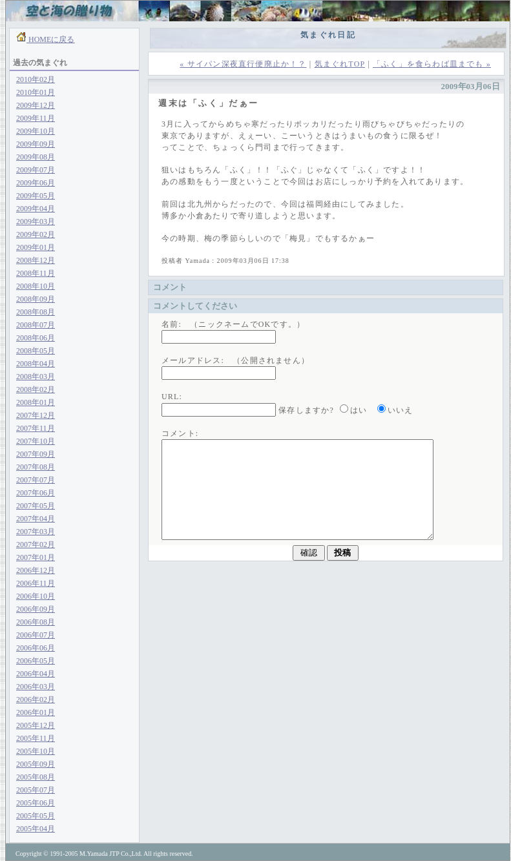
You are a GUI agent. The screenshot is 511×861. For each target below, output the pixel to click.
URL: (172, 396)
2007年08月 (35, 467)
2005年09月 (35, 764)
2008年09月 (35, 299)
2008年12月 (35, 260)
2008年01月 (35, 402)
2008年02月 (35, 389)
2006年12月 (35, 570)
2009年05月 (35, 195)
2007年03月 (35, 531)
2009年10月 (35, 131)
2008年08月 (35, 311)
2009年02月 (35, 234)
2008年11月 (35, 273)
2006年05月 (35, 660)
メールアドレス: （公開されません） (235, 360)
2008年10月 (35, 286)
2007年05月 (35, 505)
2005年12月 (35, 725)
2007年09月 (35, 454)
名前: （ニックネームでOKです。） (233, 324)
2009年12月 (35, 105)
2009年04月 (35, 208)
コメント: (180, 433)
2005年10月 (35, 751)
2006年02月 (35, 699)
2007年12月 (35, 415)
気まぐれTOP (340, 63)
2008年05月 (35, 350)
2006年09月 (35, 609)
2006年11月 (35, 583)
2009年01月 (35, 247)
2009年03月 (35, 221)
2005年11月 (35, 738)
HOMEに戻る (50, 39)
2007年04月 (35, 518)
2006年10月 (35, 596)
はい (358, 410)
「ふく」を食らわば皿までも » (432, 63)
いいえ (400, 410)
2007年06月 (35, 492)
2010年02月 (35, 79)
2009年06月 (35, 182)
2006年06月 (35, 647)
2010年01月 (35, 92)
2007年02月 (35, 544)
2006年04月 (35, 673)
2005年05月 (35, 815)
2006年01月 (35, 712)
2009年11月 (35, 118)
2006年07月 (35, 634)
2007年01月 (35, 557)
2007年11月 (35, 428)
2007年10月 (35, 441)
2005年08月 (35, 777)
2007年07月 (35, 479)
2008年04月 (35, 363)
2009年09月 (35, 144)
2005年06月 (35, 802)
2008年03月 (35, 376)
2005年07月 (35, 789)
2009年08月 (35, 156)
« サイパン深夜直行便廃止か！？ (243, 63)
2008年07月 (35, 324)
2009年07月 (35, 169)
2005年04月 (35, 828)
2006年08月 (35, 622)
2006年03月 (35, 686)
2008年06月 (35, 337)
